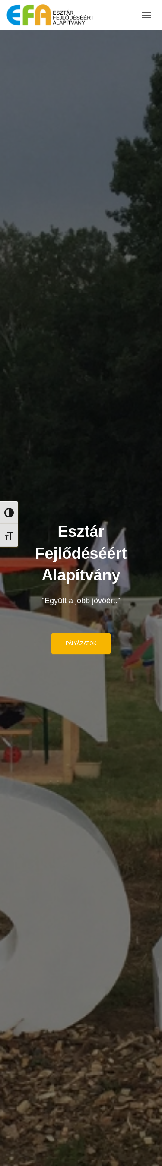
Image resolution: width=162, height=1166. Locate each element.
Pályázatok (81, 643)
